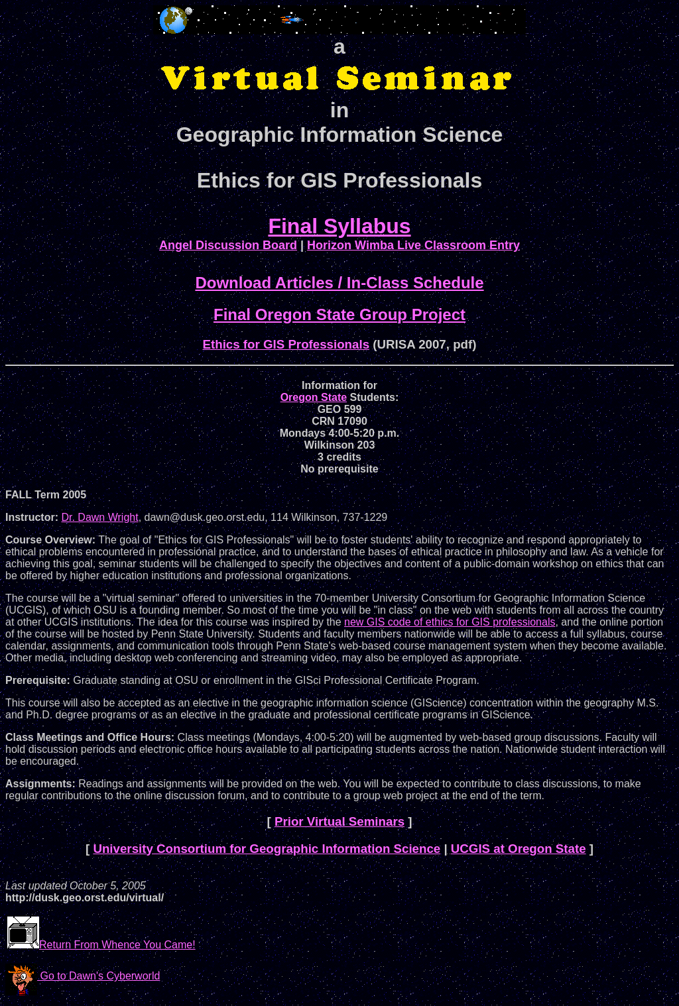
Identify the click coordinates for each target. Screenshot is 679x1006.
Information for (339, 385)
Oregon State (313, 397)
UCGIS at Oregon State (518, 849)
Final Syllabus (339, 226)
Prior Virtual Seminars (339, 821)
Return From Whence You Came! (101, 944)
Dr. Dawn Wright (99, 517)
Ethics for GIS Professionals (286, 344)
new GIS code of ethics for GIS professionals (449, 622)
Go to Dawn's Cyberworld (82, 975)
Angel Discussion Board (228, 245)
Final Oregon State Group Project (339, 314)
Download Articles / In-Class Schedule (339, 283)
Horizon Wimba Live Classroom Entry (413, 245)
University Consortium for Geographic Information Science (266, 849)
